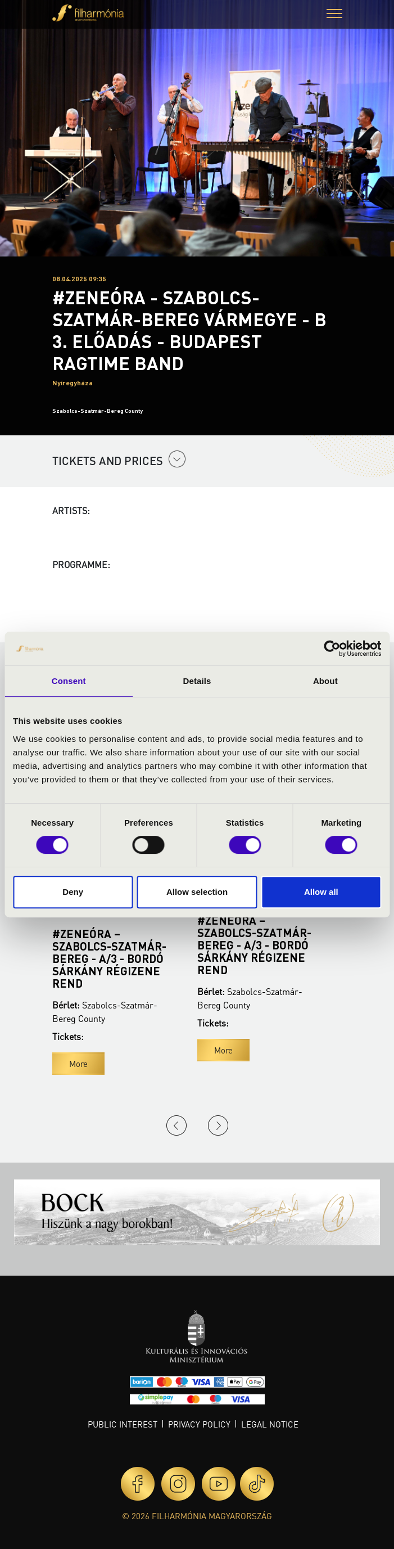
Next (218, 1125)
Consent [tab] (69, 681)
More (78, 1063)
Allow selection (197, 892)
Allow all (321, 892)
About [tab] (325, 681)
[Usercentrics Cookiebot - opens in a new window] (332, 648)
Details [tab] (197, 681)
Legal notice (269, 1424)
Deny (72, 892)
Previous (176, 1125)
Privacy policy (199, 1424)
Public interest (122, 1424)
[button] (334, 15)
